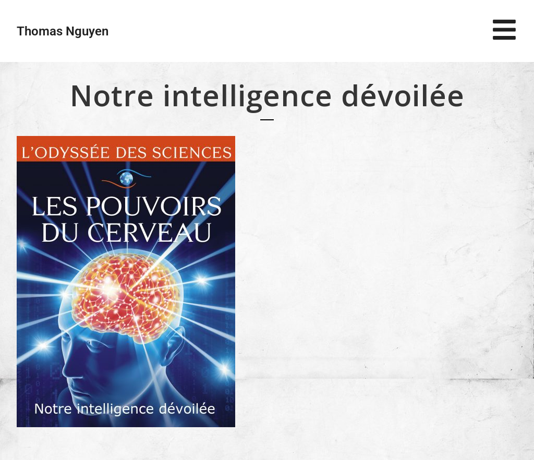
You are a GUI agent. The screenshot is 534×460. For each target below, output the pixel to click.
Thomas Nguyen (62, 31)
